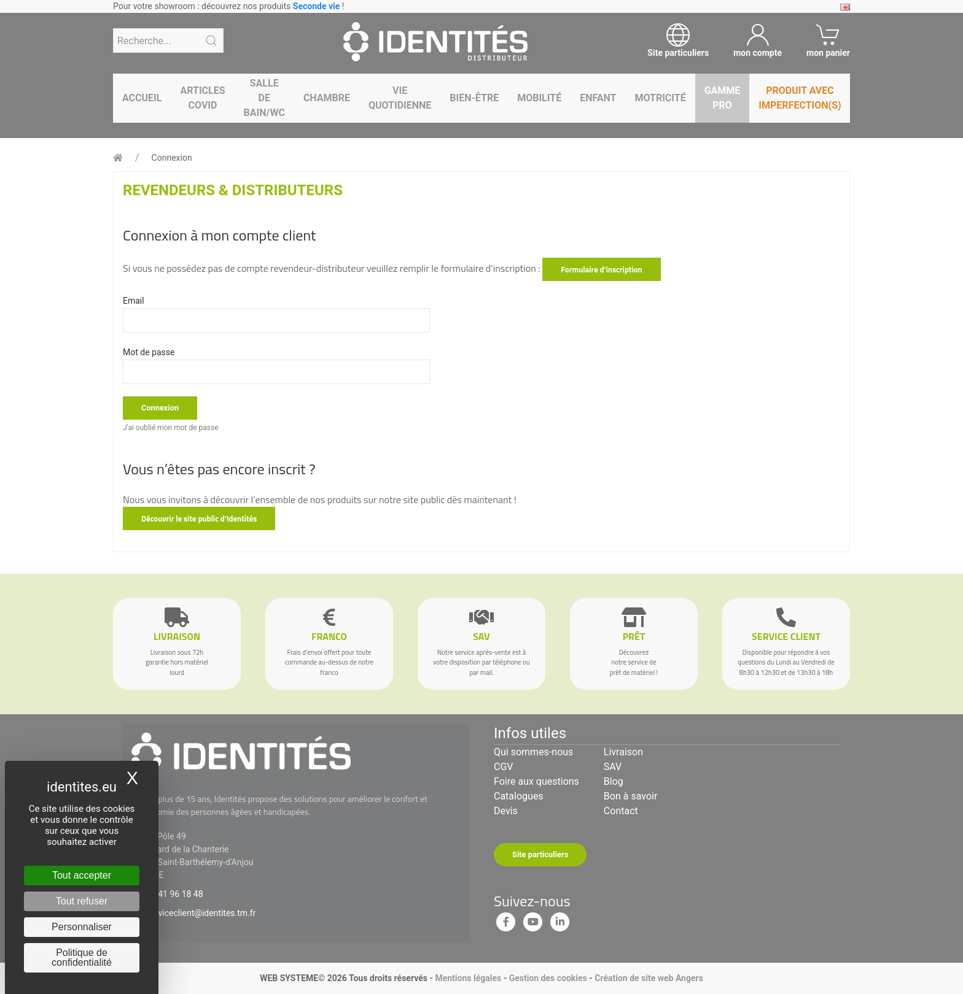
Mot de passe (148, 352)
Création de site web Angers (649, 978)
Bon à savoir (630, 796)
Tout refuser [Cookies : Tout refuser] (81, 901)
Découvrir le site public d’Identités (199, 518)
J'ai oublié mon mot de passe (171, 427)
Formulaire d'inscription (601, 269)
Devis (506, 811)
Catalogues (519, 796)
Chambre (326, 98)
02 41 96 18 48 (174, 894)
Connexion (172, 158)
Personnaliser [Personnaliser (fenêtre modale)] (82, 927)
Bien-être (474, 98)
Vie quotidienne (399, 98)
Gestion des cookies (548, 978)
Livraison (623, 752)
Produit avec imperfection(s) (799, 98)
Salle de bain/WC (264, 97)
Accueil (142, 98)
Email (133, 301)
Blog (613, 781)
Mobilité (539, 98)
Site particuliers (540, 854)
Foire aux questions (536, 781)
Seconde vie (316, 6)
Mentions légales (468, 978)
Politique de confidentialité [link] (82, 957)
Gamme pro (722, 98)
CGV (503, 766)
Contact (621, 811)
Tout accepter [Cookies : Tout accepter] (81, 875)
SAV (613, 766)
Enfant (598, 98)
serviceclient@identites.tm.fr (200, 913)
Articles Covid (202, 98)
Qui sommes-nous (533, 752)
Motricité (659, 98)
